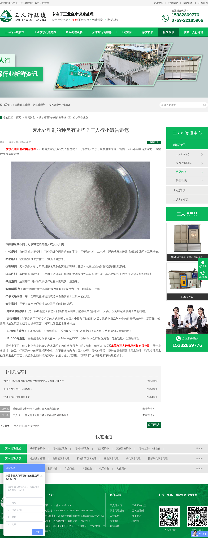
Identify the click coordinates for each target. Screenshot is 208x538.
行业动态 (181, 180)
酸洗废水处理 (111, 458)
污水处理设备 (13, 448)
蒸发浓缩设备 (123, 448)
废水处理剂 (138, 510)
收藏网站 (173, 3)
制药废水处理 (22, 104)
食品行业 (87, 468)
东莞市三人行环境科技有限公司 (130, 345)
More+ (199, 448)
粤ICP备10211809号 (63, 526)
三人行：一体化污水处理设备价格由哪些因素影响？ (41, 415)
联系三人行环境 (193, 32)
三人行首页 (116, 505)
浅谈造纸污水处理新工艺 (16, 397)
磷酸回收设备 (37, 448)
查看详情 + (148, 408)
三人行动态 (183, 154)
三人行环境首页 (14, 32)
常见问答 (181, 171)
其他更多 (121, 468)
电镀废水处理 (37, 458)
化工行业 (104, 468)
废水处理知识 (184, 163)
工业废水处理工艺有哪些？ (18, 389)
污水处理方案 (13, 458)
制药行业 (52, 468)
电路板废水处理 (61, 458)
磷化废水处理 (133, 458)
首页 (18, 117)
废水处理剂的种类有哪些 (21, 149)
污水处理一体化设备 (59, 104)
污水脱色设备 (60, 448)
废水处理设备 (74, 32)
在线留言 (203, 3)
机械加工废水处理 (86, 458)
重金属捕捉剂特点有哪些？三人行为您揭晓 (36, 408)
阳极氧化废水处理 (158, 458)
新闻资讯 (168, 32)
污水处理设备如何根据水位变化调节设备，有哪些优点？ (33, 380)
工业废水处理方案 (45, 32)
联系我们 (136, 521)
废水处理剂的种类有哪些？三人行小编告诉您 (63, 117)
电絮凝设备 (187, 297)
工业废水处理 (139, 505)
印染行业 (70, 468)
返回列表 (154, 142)
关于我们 (115, 521)
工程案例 (126, 32)
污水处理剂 (39, 104)
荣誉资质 (147, 32)
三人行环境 (181, 199)
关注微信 (158, 3)
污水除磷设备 (82, 448)
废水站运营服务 (102, 32)
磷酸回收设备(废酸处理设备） (187, 257)
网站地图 (188, 3)
